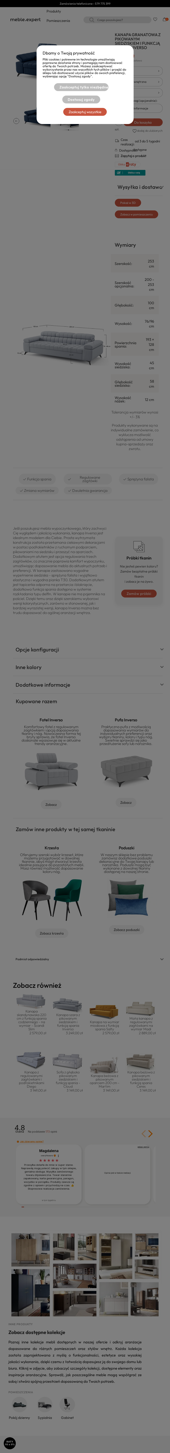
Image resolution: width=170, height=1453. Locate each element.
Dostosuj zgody (80, 99)
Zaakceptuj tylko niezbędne (83, 87)
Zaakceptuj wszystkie (85, 112)
